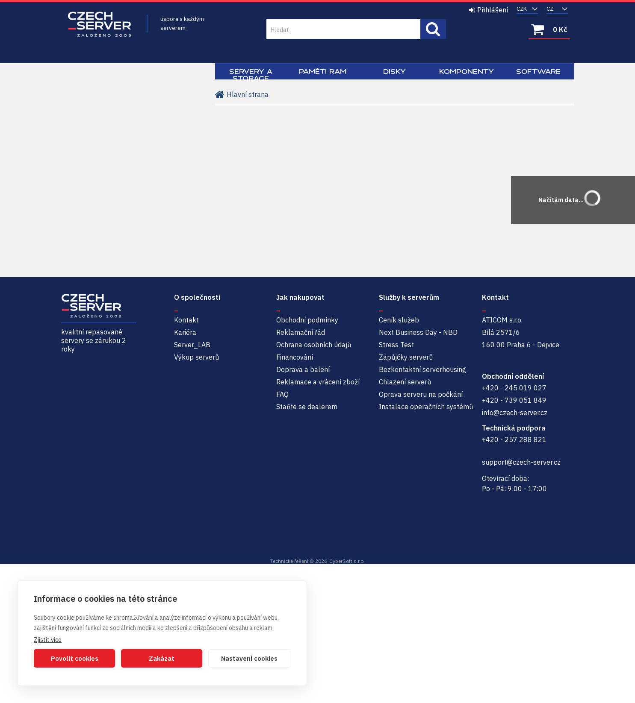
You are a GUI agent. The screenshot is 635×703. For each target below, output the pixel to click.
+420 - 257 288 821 (514, 439)
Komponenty (466, 71)
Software (538, 71)
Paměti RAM (322, 71)
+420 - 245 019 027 (514, 388)
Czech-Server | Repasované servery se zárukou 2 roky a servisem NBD (99, 24)
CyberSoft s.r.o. (347, 561)
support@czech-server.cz (521, 462)
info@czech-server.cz (514, 412)
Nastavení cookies (249, 658)
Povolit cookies (74, 658)
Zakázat (161, 658)
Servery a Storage (250, 75)
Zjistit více (48, 640)
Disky (394, 71)
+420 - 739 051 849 (514, 400)
